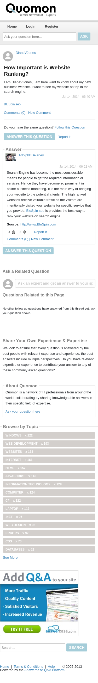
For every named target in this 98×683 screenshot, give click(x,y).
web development (27, 443)
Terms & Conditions (28, 667)
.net (13, 517)
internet (18, 460)
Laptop (17, 509)
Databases (19, 549)
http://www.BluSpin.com (38, 224)
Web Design (20, 525)
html (15, 468)
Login (30, 26)
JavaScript (20, 476)
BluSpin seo (12, 104)
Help (51, 667)
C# (13, 500)
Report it (64, 137)
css (13, 541)
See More (10, 557)
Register (52, 26)
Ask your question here (22, 411)
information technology (33, 484)
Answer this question (29, 137)
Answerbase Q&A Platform (44, 670)
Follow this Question (70, 127)
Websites (19, 452)
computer (20, 492)
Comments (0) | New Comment (27, 113)
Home (12, 26)
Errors (16, 533)
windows (19, 435)
